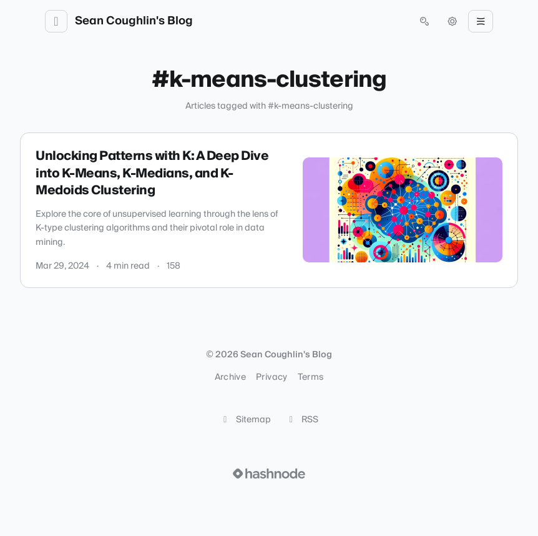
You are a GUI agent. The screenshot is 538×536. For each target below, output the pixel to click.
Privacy (271, 377)
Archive (230, 377)
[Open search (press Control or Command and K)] (424, 21)
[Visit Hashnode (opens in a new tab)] (269, 473)
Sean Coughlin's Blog (134, 21)
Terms (311, 377)
